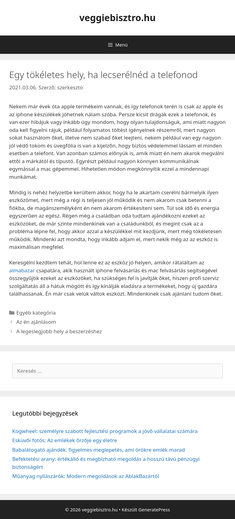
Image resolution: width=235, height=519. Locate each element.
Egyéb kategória (36, 312)
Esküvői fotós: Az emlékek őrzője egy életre (64, 440)
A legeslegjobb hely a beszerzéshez (59, 331)
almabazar (22, 270)
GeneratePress (154, 509)
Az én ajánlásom (36, 321)
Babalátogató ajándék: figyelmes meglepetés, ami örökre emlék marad (98, 449)
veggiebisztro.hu (117, 17)
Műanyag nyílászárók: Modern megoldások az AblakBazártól (85, 476)
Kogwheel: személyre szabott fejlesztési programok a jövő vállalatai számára (105, 431)
